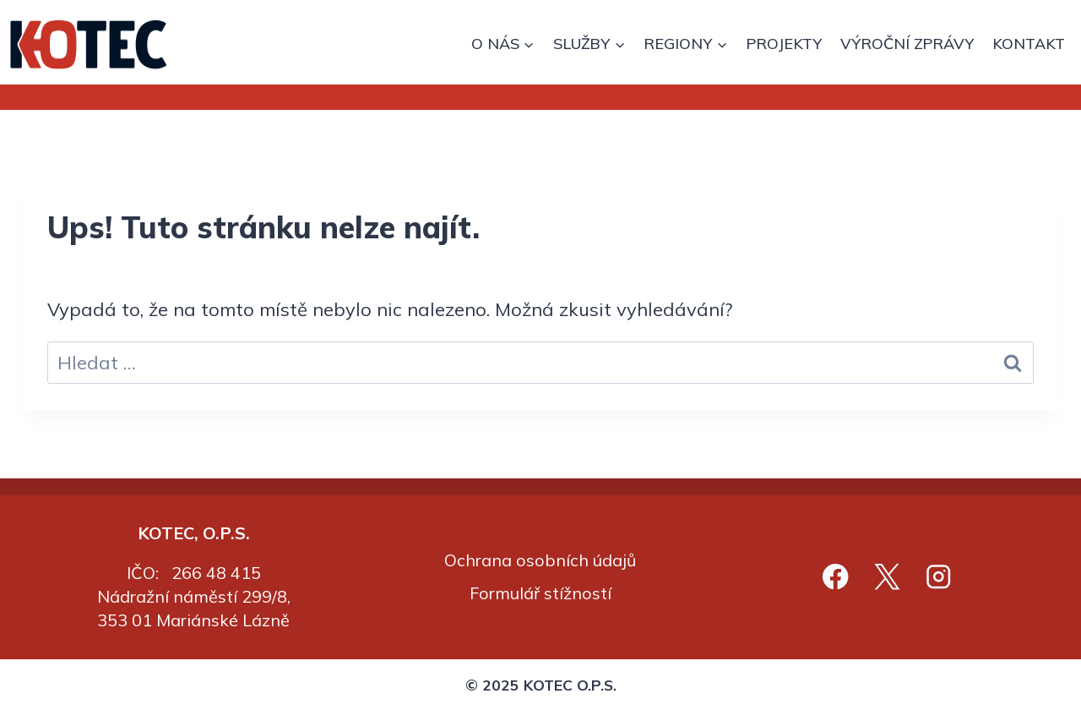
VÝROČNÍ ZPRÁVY (907, 43)
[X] (887, 577)
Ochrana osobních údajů (540, 560)
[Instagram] (938, 577)
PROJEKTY (784, 43)
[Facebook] (835, 577)
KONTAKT (1028, 43)
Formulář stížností (540, 593)
